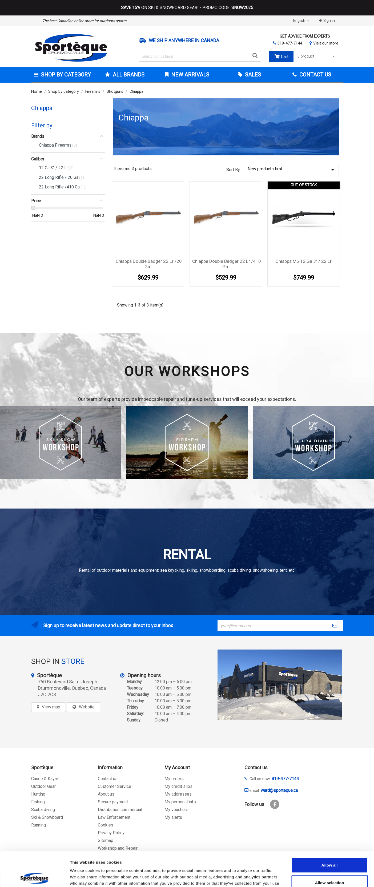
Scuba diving (43, 809)
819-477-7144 (290, 43)
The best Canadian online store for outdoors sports (84, 21)
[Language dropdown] (301, 20)
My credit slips (178, 786)
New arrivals (189, 74)
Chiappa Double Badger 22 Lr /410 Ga (226, 264)
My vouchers (176, 809)
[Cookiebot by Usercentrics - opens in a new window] (34, 877)
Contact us (108, 778)
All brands (127, 74)
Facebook (274, 804)
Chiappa (42, 108)
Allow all (329, 830)
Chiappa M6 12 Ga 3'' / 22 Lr (304, 261)
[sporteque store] (280, 685)
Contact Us (314, 74)
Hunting (38, 794)
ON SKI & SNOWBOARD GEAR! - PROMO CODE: (187, 7)
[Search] (200, 56)
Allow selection (329, 848)
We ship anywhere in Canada (184, 40)
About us (106, 794)
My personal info (180, 801)
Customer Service (114, 786)
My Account (177, 767)
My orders (174, 778)
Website (87, 706)
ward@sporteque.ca (279, 790)
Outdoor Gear (43, 786)
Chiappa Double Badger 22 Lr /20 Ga (149, 264)
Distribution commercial (120, 809)
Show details (279, 876)
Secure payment (113, 801)
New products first (292, 169)
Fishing (38, 801)
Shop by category (65, 74)
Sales (252, 74)
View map (51, 706)
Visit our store (325, 43)
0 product (316, 56)
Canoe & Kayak (45, 778)
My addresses (178, 794)
